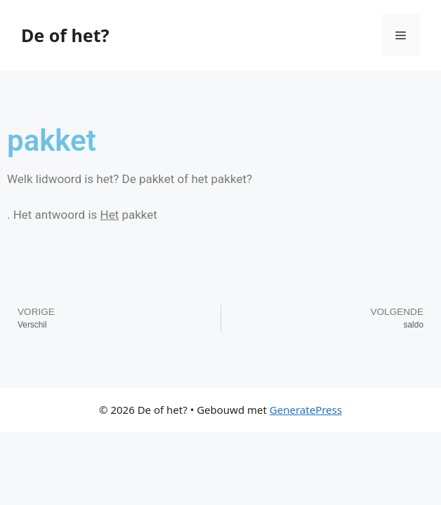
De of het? (65, 35)
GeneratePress (306, 410)
